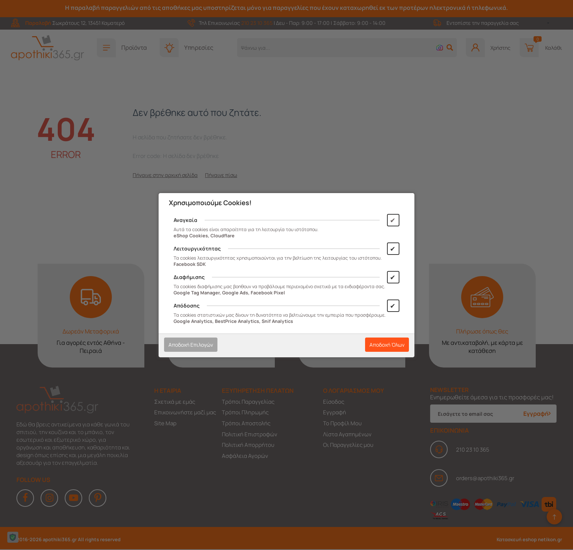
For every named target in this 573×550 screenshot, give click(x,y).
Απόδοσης (187, 305)
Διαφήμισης (189, 277)
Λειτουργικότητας (197, 248)
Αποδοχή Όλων (387, 344)
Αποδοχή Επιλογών (190, 344)
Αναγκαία (185, 219)
